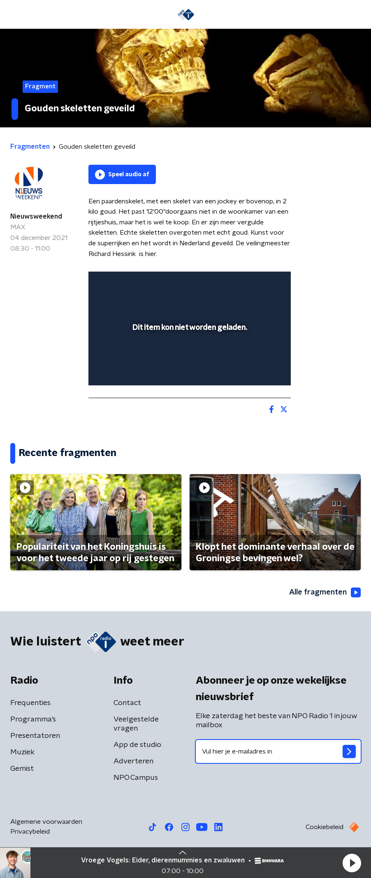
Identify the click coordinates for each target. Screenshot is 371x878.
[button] (352, 863)
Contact (127, 703)
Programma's (33, 719)
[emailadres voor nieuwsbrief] (278, 751)
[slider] (188, 370)
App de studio (137, 745)
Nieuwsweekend (36, 216)
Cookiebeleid (324, 827)
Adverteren (133, 761)
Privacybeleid (30, 831)
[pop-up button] (246, 283)
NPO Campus (136, 777)
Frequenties (30, 703)
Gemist (22, 768)
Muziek (22, 752)
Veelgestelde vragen (136, 724)
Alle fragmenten (325, 592)
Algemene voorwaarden (46, 821)
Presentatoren (35, 736)
